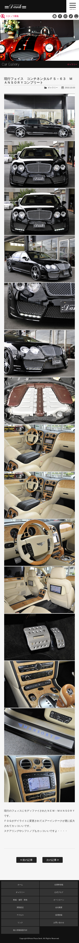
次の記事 (52, 859)
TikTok (71, 16)
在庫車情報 (58, 885)
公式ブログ (58, 892)
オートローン (58, 900)
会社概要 (59, 907)
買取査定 (20, 907)
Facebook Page (60, 16)
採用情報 (59, 915)
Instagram (65, 16)
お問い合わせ (54, 16)
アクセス (20, 915)
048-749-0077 (76, 16)
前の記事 (26, 859)
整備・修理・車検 (20, 900)
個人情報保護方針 (20, 930)
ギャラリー (53, 88)
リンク (20, 923)
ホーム (20, 885)
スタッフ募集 (12, 16)
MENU (72, 6)
